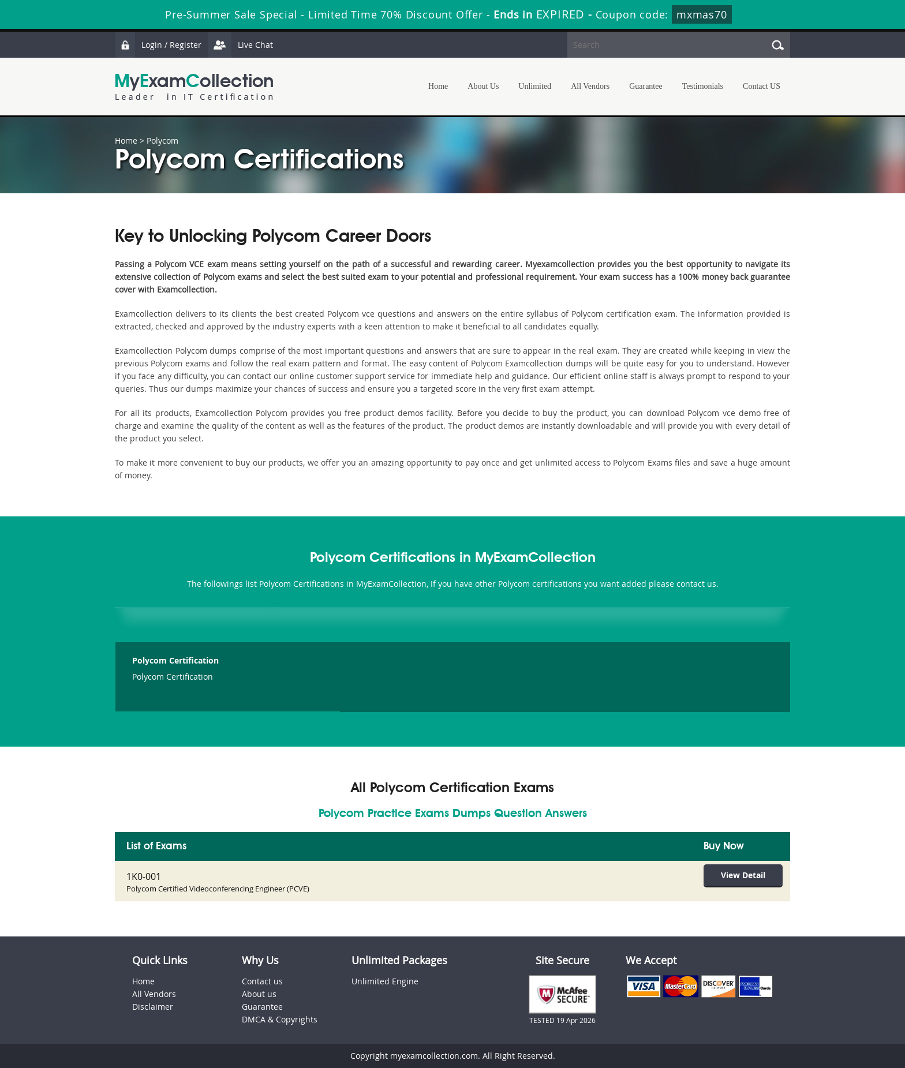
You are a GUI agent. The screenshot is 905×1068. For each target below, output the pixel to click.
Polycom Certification (175, 660)
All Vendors (590, 86)
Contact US (761, 86)
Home (438, 86)
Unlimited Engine (384, 981)
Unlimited (534, 86)
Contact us (262, 981)
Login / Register (158, 45)
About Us (483, 86)
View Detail (743, 875)
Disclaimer (152, 1006)
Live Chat (240, 45)
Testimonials (702, 86)
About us (259, 993)
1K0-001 (143, 876)
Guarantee (646, 86)
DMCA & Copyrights (279, 1019)
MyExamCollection (194, 87)
